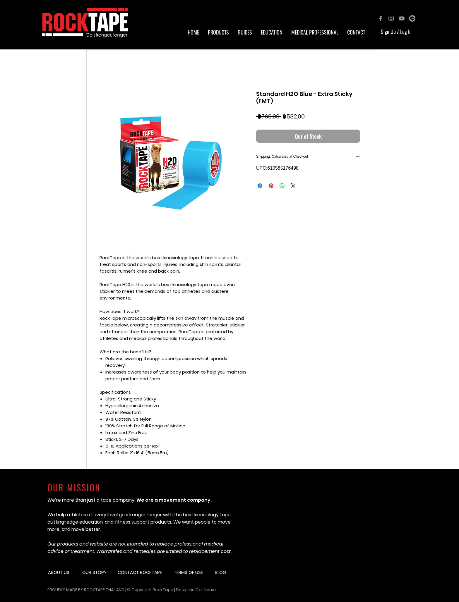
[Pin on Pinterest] (271, 185)
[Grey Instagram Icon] (391, 18)
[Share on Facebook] (259, 185)
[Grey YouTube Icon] (401, 18)
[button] (271, 32)
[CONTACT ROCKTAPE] (143, 572)
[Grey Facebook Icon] (380, 18)
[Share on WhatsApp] (282, 185)
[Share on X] (293, 185)
